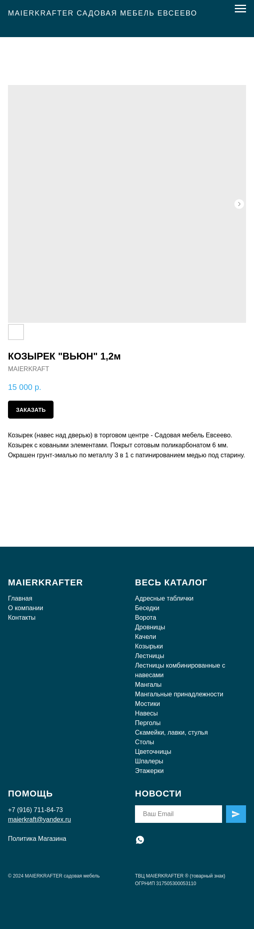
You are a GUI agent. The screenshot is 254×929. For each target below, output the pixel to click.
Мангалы (148, 684)
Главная (20, 598)
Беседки (147, 608)
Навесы (146, 713)
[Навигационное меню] (240, 9)
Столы (144, 742)
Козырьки (149, 646)
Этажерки (149, 770)
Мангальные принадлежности (179, 694)
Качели (145, 636)
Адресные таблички (164, 598)
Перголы (148, 722)
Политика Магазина (37, 838)
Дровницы (150, 627)
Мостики (147, 703)
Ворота (145, 617)
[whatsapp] (140, 840)
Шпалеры (149, 761)
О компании (25, 608)
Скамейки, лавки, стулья (171, 732)
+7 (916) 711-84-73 (35, 809)
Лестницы (149, 655)
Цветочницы (153, 751)
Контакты (22, 617)
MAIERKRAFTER (45, 582)
